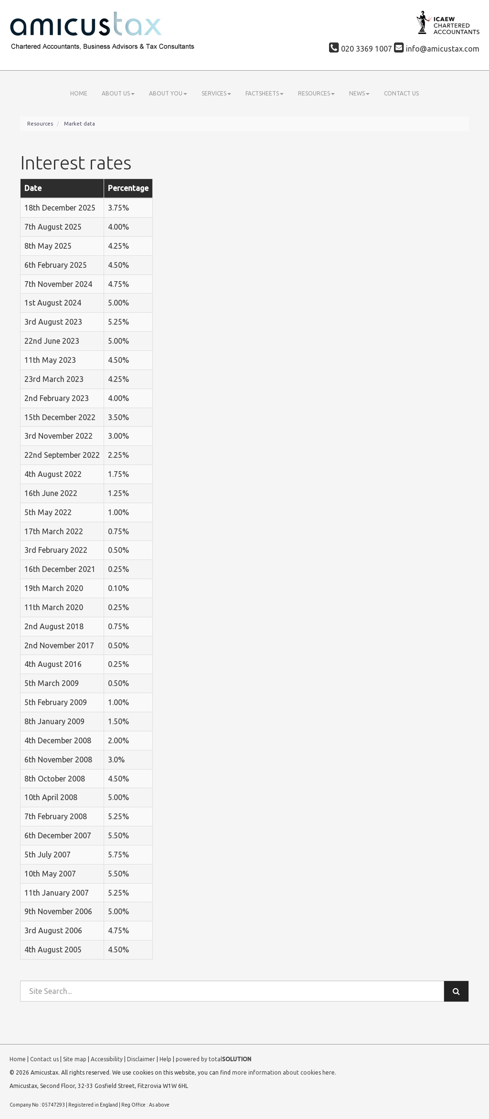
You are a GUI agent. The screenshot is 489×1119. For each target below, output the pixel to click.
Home (78, 93)
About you (168, 93)
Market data (79, 124)
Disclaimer (141, 1059)
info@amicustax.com (436, 48)
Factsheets (264, 93)
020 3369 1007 (360, 48)
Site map (74, 1059)
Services (216, 93)
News (359, 93)
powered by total (213, 1059)
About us (118, 93)
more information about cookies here (283, 1072)
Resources (316, 93)
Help (165, 1059)
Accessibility (107, 1059)
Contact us (401, 93)
